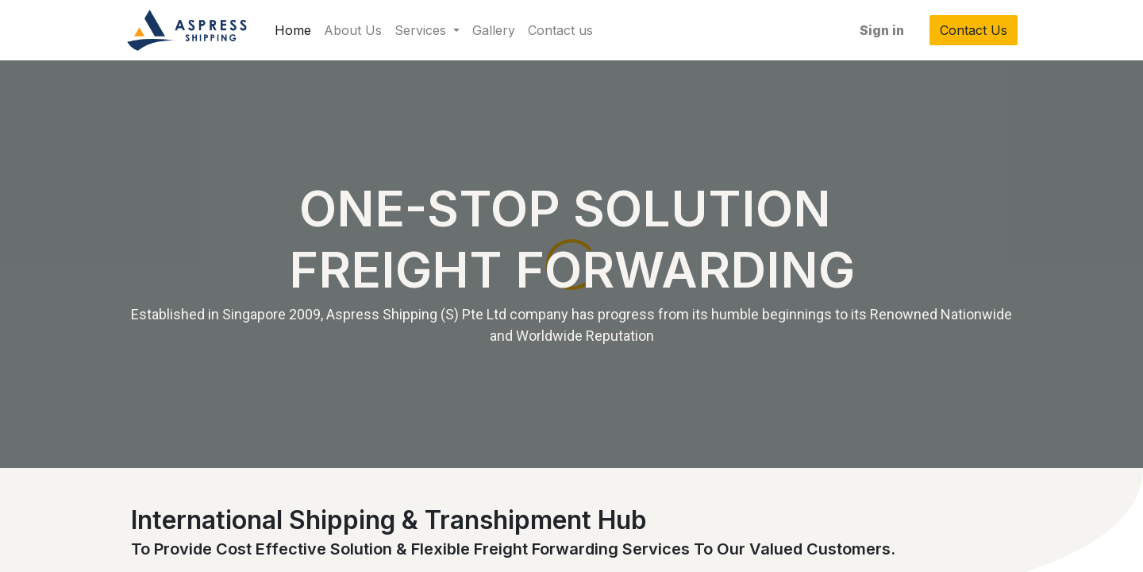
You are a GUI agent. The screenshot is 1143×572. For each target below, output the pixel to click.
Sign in (876, 30)
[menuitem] (298, 30)
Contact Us (968, 30)
